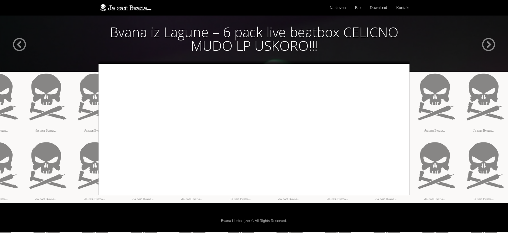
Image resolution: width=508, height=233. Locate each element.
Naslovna (338, 8)
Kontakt (403, 8)
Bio (358, 8)
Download (378, 8)
